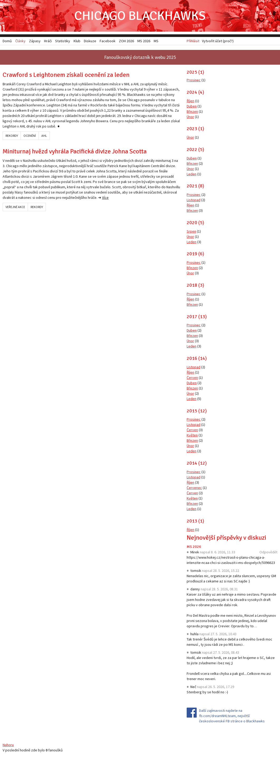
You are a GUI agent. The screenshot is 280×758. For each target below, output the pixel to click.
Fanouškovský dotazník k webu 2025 (140, 57)
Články (20, 41)
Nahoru (8, 744)
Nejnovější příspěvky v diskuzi (226, 538)
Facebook (107, 41)
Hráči (48, 41)
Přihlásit (193, 41)
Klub (77, 41)
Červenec (194, 487)
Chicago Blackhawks (140, 15)
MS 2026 (194, 546)
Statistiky (62, 41)
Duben (192, 106)
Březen (192, 111)
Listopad (193, 199)
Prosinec (194, 80)
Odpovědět (268, 552)
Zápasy (35, 41)
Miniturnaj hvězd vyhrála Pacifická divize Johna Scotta (75, 151)
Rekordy (12, 136)
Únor (190, 116)
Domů (7, 41)
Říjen (190, 100)
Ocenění (29, 136)
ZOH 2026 (126, 41)
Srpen (191, 231)
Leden (191, 174)
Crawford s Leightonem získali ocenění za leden (66, 75)
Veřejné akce (15, 207)
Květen (192, 435)
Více (105, 197)
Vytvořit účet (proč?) (218, 41)
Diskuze (90, 41)
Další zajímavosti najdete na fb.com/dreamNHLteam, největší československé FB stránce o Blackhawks (232, 715)
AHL (44, 136)
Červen (192, 377)
